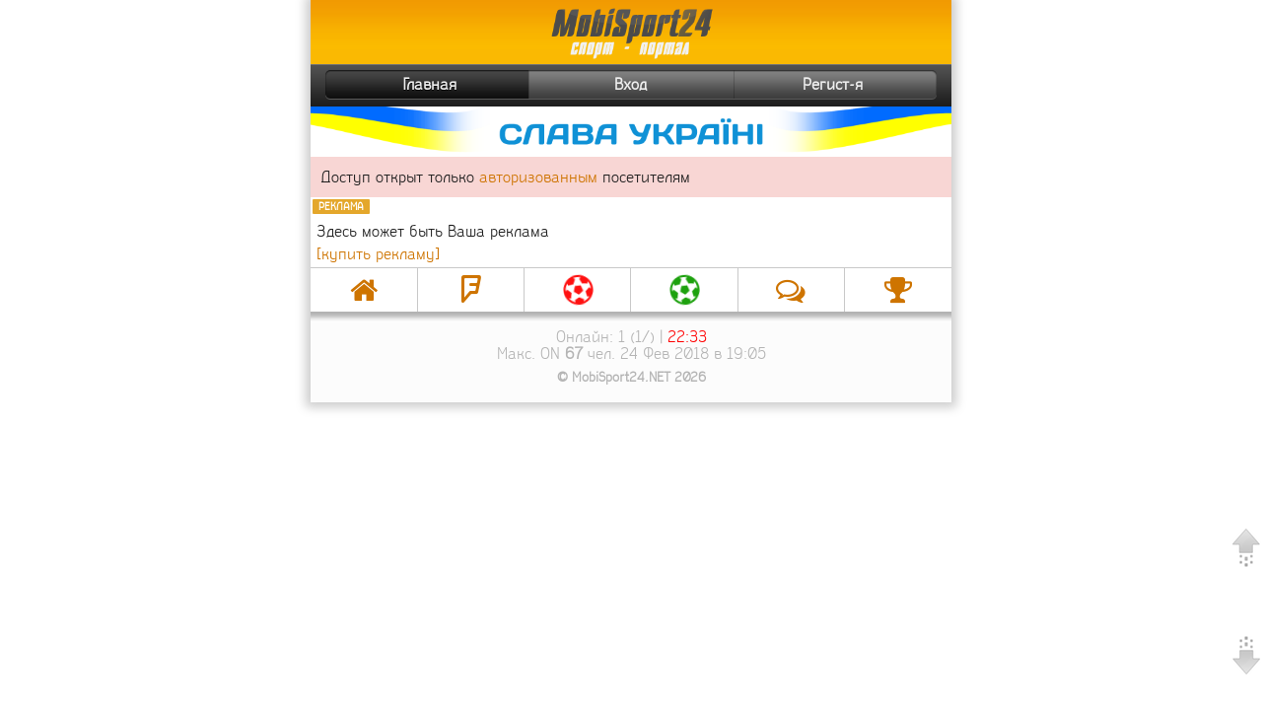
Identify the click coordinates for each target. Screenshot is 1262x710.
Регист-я (867, 85)
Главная (393, 85)
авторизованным (538, 177)
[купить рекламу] (378, 254)
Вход (630, 84)
